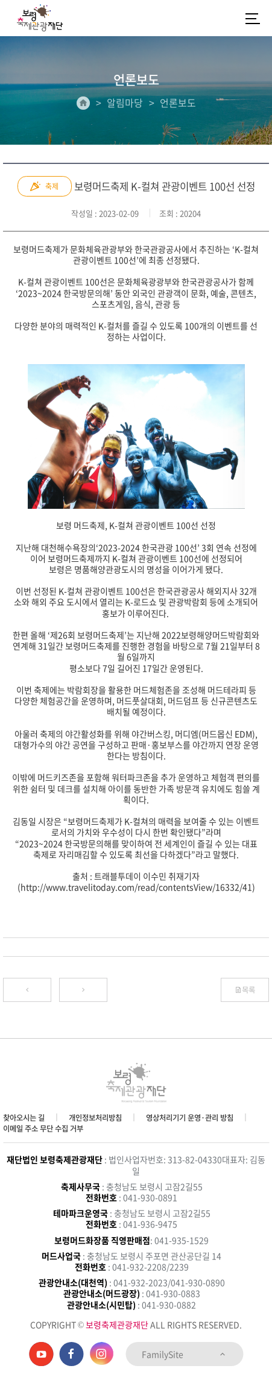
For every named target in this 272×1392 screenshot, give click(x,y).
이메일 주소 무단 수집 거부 (43, 1128)
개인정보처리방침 (95, 1117)
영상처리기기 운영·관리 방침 (189, 1117)
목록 (245, 989)
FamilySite (184, 1354)
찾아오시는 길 (24, 1117)
